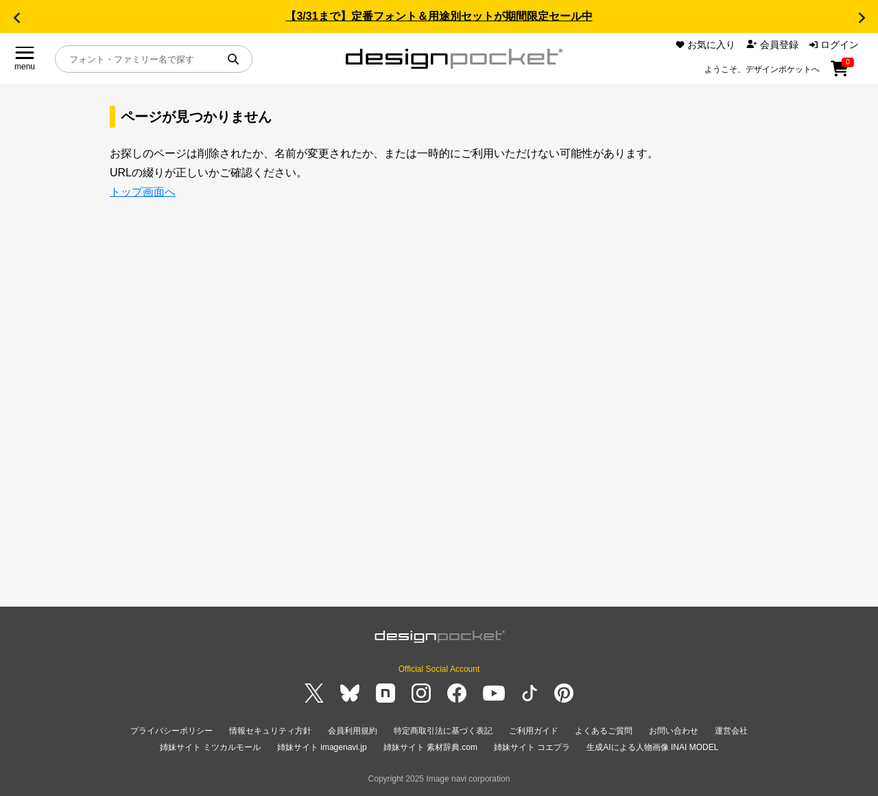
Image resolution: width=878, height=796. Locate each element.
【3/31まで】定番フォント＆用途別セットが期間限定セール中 (438, 16)
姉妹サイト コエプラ (532, 747)
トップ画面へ (143, 192)
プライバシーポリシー (171, 731)
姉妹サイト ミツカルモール (210, 747)
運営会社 (731, 731)
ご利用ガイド (533, 731)
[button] (16, 17)
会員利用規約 (352, 731)
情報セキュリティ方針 (270, 731)
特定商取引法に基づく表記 (443, 731)
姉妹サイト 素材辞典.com (430, 747)
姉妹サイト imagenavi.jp (322, 747)
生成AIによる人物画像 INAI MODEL (652, 747)
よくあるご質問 (603, 731)
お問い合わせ (673, 731)
